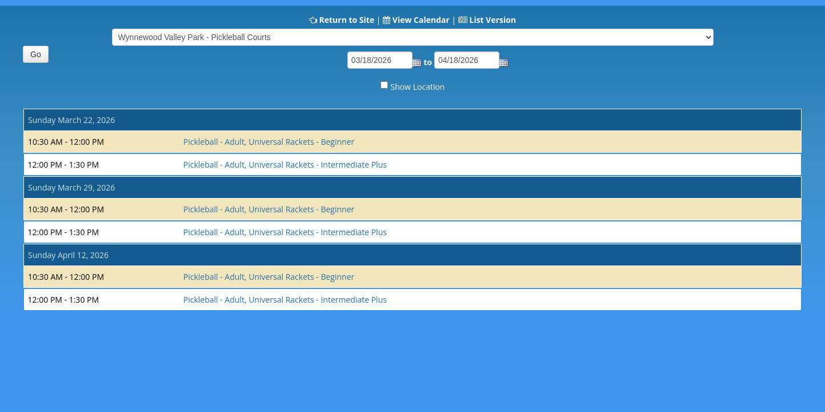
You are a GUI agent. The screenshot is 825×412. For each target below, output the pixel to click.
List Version (492, 19)
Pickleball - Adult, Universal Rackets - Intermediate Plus (285, 164)
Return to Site (346, 19)
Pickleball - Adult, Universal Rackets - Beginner (269, 141)
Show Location (418, 86)
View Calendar (421, 19)
